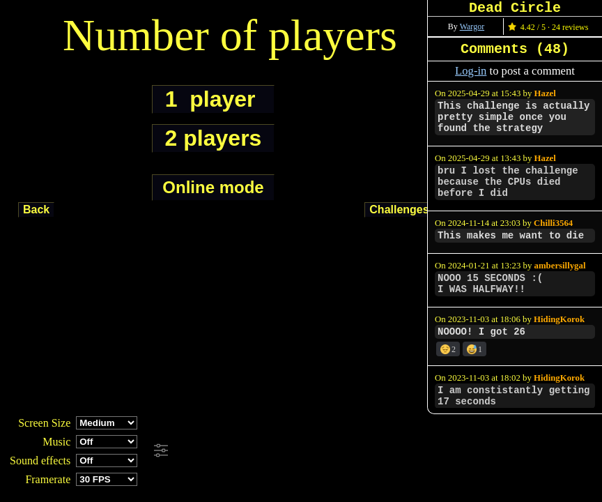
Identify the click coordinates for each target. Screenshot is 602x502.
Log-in (470, 70)
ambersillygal (560, 266)
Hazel (545, 93)
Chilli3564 (553, 223)
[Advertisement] (379, 451)
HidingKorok (559, 319)
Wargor (472, 26)
